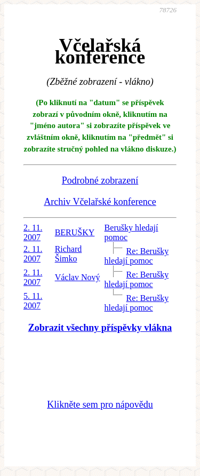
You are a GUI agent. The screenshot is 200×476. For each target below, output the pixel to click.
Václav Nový (77, 277)
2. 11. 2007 (32, 232)
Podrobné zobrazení (100, 180)
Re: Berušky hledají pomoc (137, 256)
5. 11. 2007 (32, 300)
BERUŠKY (75, 232)
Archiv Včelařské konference (100, 201)
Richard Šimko (68, 253)
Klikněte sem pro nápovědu (100, 404)
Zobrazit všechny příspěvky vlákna (100, 327)
